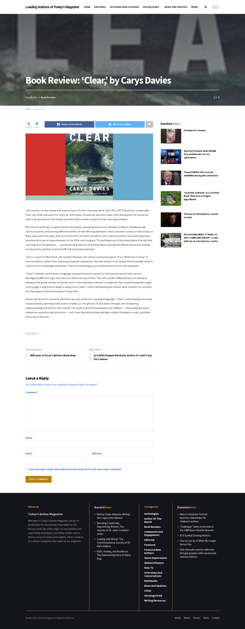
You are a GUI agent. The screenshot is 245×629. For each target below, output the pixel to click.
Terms (206, 617)
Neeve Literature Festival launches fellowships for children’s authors (193, 518)
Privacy (196, 617)
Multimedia (150, 580)
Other (147, 590)
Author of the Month (152, 520)
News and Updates (175, 7)
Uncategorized (153, 595)
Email (30, 453)
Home (87, 7)
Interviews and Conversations (153, 574)
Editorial (100, 7)
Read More (32, 333)
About (187, 617)
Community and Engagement (153, 533)
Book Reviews (48, 97)
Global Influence (154, 562)
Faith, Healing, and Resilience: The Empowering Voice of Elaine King (114, 555)
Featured (149, 544)
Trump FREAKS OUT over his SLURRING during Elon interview (201, 174)
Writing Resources (155, 600)
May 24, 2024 (31, 97)
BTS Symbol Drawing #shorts (195, 535)
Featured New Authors (124, 7)
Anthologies (151, 7)
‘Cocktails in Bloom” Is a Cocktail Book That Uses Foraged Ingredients (201, 196)
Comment (32, 392)
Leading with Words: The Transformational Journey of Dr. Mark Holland (113, 542)
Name (30, 438)
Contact (215, 617)
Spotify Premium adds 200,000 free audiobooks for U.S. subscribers (200, 154)
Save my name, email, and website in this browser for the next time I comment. (75, 469)
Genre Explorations (155, 558)
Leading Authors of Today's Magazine (52, 7)
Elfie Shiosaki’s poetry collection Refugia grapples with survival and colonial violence (198, 553)
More (194, 7)
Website (97, 453)
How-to (148, 567)
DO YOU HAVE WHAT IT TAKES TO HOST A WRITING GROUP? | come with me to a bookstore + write (201, 238)
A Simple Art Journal (194, 130)
